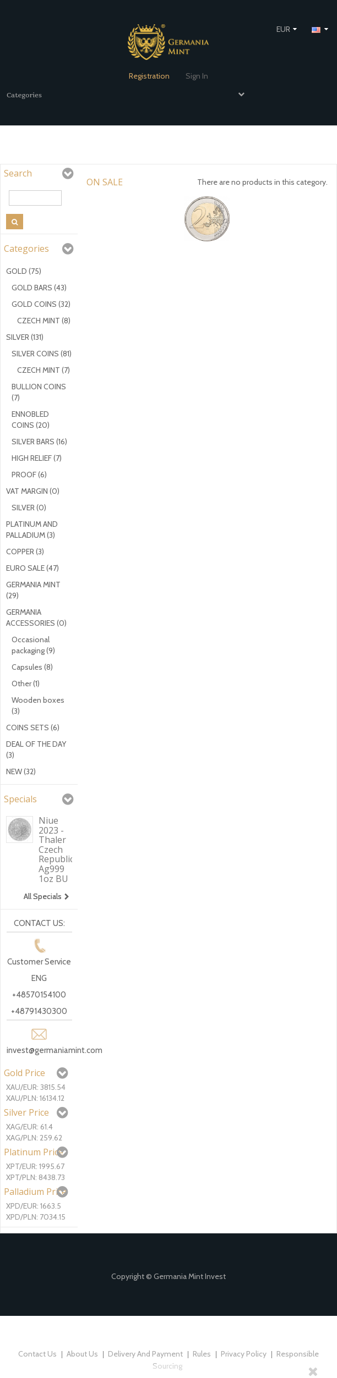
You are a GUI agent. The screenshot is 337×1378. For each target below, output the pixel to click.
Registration (149, 76)
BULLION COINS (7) (39, 392)
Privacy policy (244, 1354)
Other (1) (26, 683)
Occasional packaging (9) (33, 645)
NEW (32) (21, 771)
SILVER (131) (25, 337)
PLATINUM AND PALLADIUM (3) (32, 529)
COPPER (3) (25, 551)
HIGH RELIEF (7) (37, 458)
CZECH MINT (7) (43, 370)
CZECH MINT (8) (43, 321)
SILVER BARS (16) (39, 442)
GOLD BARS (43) (39, 288)
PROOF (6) (29, 474)
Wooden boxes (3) (38, 705)
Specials (20, 799)
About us (83, 1354)
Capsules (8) (32, 667)
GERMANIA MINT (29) (33, 590)
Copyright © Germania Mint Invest (168, 1276)
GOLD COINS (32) (41, 304)
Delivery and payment (146, 1354)
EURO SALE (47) (32, 568)
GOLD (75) (23, 271)
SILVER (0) (29, 507)
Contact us (38, 1354)
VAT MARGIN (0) (32, 491)
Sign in (197, 76)
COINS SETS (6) (32, 727)
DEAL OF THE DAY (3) (36, 749)
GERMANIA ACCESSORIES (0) (36, 617)
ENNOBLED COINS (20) (31, 419)
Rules (203, 1354)
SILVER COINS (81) (42, 354)
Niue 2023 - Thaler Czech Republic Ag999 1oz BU (56, 849)
